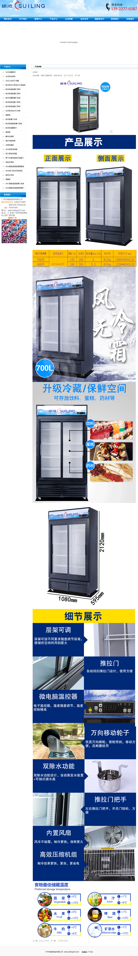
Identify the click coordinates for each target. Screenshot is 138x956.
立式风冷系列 (10, 76)
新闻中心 (38, 19)
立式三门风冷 (44, 941)
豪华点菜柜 (10, 136)
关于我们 (23, 19)
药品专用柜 (10, 162)
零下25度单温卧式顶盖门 (15, 158)
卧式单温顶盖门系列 (13, 106)
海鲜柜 (8, 115)
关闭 (77, 75)
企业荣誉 (69, 19)
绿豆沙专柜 (10, 175)
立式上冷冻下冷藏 (12, 81)
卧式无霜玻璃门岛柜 (13, 98)
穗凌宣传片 (99, 19)
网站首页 (8, 19)
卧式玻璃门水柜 (11, 119)
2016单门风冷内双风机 (14, 171)
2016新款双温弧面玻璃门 (15, 188)
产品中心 (53, 19)
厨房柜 (8, 132)
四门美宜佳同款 (11, 154)
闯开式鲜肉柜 (10, 141)
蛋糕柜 (8, 179)
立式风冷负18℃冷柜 (13, 111)
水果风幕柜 (10, 145)
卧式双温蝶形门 (11, 128)
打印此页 (68, 75)
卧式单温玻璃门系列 (13, 89)
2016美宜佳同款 (11, 149)
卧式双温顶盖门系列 (13, 102)
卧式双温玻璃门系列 (13, 94)
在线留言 (130, 19)
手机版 (90, 952)
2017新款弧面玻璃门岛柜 (15, 184)
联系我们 (115, 19)
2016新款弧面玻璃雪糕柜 (15, 166)
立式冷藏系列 (10, 72)
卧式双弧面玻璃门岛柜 (14, 124)
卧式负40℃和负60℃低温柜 (15, 85)
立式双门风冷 (63, 941)
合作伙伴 (84, 19)
